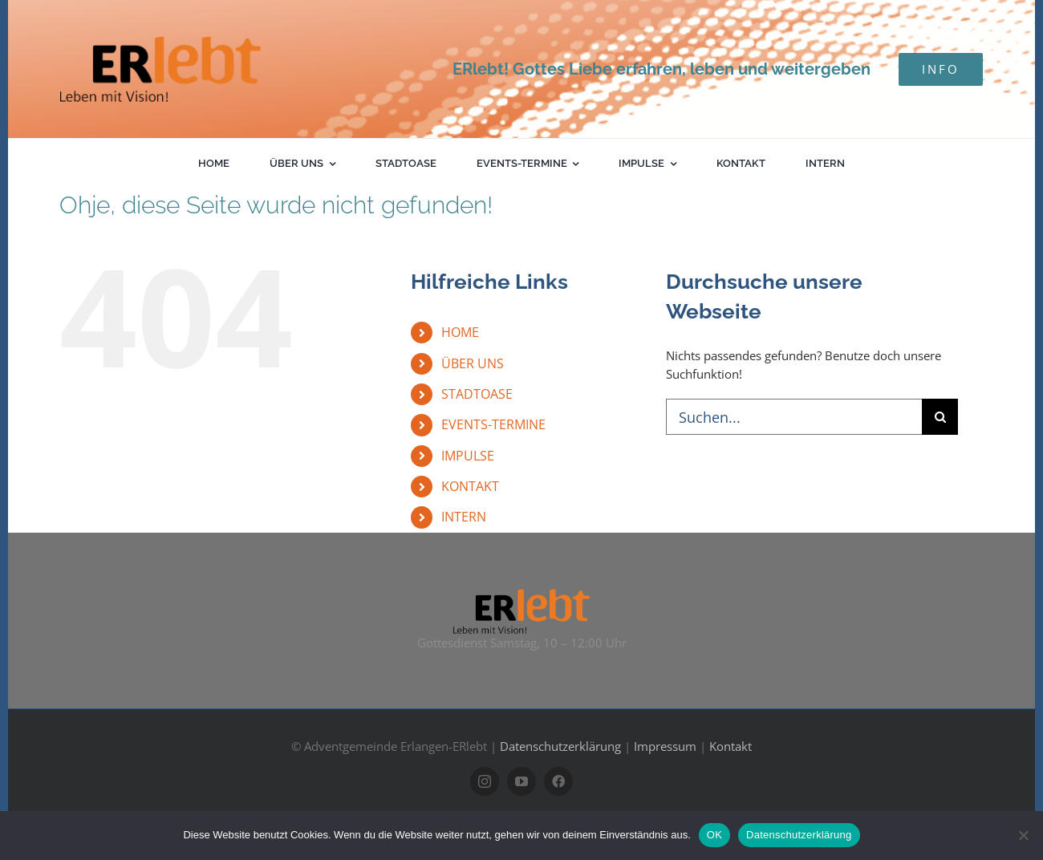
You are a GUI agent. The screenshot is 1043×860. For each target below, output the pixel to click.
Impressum (665, 746)
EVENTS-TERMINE (493, 424)
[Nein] (1023, 835)
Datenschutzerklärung (560, 746)
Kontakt (730, 746)
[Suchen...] (794, 417)
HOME (460, 332)
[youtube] (521, 781)
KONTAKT (470, 486)
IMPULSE (467, 455)
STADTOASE (477, 394)
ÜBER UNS (472, 363)
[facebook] (558, 781)
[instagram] (484, 781)
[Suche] (940, 417)
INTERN (463, 516)
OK (714, 835)
